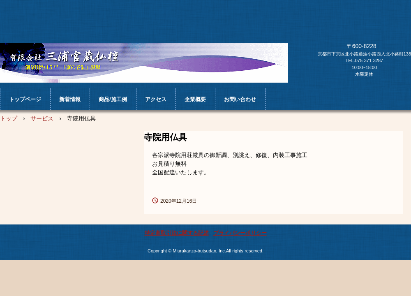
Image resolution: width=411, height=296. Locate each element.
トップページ (25, 99)
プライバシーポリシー (240, 233)
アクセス (155, 99)
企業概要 (195, 99)
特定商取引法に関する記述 (177, 233)
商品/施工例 (113, 99)
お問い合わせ (240, 99)
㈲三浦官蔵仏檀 (144, 63)
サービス (41, 118)
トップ (8, 118)
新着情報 (70, 99)
